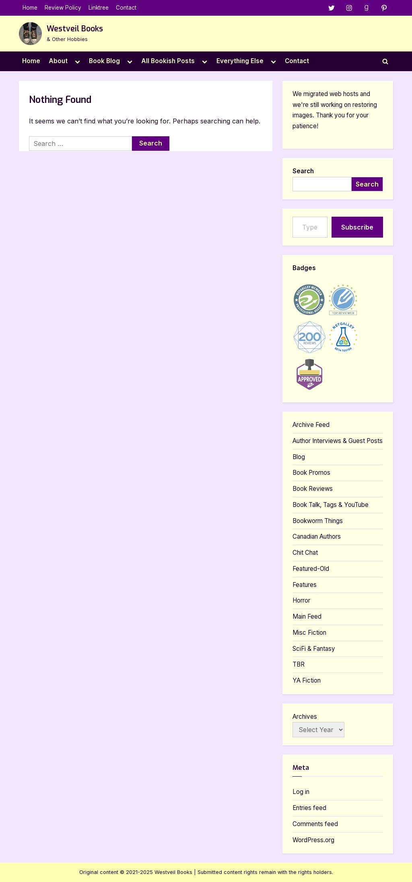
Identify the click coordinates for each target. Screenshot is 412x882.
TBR (299, 665)
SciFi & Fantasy (314, 648)
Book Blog (104, 61)
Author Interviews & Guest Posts (338, 441)
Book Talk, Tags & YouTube (331, 505)
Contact (126, 7)
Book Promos (311, 473)
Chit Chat (305, 552)
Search (303, 171)
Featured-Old (311, 568)
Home (30, 7)
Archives (305, 716)
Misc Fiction (309, 632)
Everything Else (240, 61)
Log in (301, 792)
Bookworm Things (318, 521)
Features (305, 585)
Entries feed (309, 808)
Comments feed (315, 824)
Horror (301, 601)
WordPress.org (313, 840)
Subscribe (357, 227)
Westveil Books (75, 29)
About (58, 61)
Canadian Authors (317, 537)
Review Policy (63, 7)
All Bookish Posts (168, 61)
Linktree (99, 7)
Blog (299, 457)
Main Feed (307, 616)
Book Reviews (313, 488)
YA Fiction (307, 680)
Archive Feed (311, 425)
